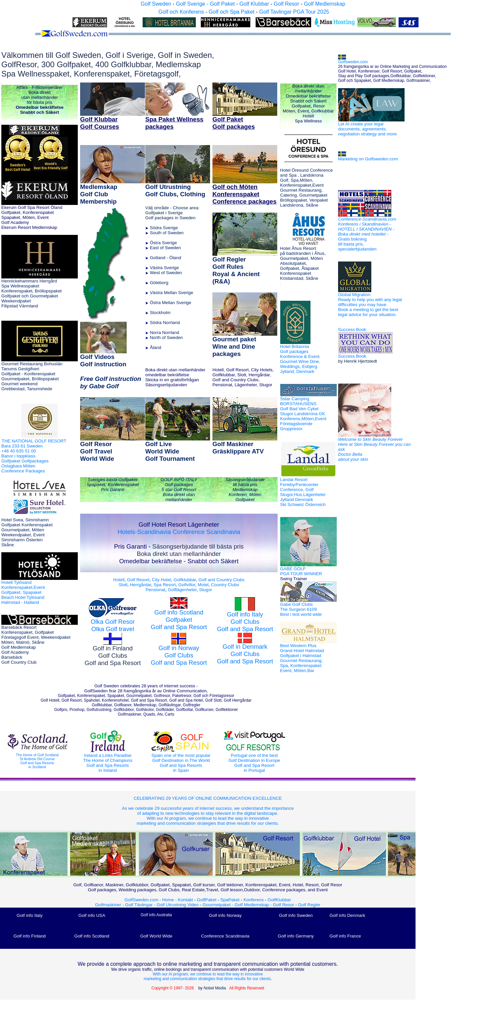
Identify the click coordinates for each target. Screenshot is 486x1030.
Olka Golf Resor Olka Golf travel (113, 625)
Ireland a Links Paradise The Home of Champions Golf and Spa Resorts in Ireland (107, 756)
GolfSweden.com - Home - (151, 899)
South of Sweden (167, 232)
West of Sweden (166, 272)
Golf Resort (138, 579)
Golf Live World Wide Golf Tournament (170, 451)
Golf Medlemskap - (254, 904)
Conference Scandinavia (206, 531)
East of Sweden (165, 247)
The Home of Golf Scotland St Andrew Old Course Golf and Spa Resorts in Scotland (37, 754)
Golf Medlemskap (324, 4)
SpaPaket (231, 899)
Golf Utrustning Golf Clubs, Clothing (175, 190)
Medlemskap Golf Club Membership (98, 194)
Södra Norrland (165, 322)
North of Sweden (166, 337)
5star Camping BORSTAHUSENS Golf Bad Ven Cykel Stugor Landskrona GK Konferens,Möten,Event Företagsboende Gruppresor (303, 413)
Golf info (166, 612)
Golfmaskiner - (110, 904)
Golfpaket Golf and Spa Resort (179, 623)
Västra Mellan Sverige (171, 292)
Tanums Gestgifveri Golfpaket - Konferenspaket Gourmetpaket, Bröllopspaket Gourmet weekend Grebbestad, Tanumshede (30, 378)
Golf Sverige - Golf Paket (206, 4)
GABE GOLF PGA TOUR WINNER (301, 573)
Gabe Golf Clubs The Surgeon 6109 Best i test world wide (301, 609)
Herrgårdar (140, 584)
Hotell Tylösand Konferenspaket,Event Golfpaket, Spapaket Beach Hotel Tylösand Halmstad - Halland (23, 592)
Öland (175, 257)
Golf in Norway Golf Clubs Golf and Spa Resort (179, 655)
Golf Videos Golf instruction (103, 360)
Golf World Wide (156, 936)
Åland (155, 347)
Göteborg (159, 282)
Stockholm (160, 312)
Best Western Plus (302, 658)
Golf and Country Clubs (221, 579)
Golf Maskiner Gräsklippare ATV (238, 447)
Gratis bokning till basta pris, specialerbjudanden (357, 244)
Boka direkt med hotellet (362, 234)
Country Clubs (225, 584)
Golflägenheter (182, 589)
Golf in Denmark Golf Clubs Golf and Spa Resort (245, 649)
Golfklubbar (185, 579)
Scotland (191, 612)
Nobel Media (214, 988)
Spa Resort (165, 584)
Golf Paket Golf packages (233, 123)
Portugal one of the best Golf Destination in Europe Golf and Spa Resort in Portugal (254, 756)
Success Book (352, 329)
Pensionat (155, 589)
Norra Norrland (164, 332)
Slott (123, 584)
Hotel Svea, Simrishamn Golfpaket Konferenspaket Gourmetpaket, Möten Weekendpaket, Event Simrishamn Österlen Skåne (27, 532)
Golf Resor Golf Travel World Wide (97, 451)
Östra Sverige (163, 242)
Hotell (119, 579)
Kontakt (185, 899)
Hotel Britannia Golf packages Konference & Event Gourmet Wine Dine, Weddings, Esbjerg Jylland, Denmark (300, 359)
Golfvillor (186, 584)
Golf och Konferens (181, 12)
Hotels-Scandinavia (144, 531)
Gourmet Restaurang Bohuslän (31, 363)
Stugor (205, 589)
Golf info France (345, 936)
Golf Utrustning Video (177, 904)
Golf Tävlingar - (141, 904)
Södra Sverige (164, 227)
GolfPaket (206, 899)
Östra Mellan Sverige (170, 302)
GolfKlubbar (279, 899)
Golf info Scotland (91, 936)
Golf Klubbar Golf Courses (99, 123)
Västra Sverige (164, 267)
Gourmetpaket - (218, 904)
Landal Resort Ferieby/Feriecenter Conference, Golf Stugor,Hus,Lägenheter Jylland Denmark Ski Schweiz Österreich (303, 492)
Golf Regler (309, 904)
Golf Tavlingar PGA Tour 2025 (294, 12)
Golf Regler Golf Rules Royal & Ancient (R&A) (236, 270)
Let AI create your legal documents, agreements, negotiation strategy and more (367, 128)
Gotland (158, 257)
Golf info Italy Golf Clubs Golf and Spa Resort (245, 621)
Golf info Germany (296, 936)
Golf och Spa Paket (232, 12)
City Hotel (161, 579)
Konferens (253, 899)
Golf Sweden (156, 4)
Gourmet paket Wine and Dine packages (234, 346)
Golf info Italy (30, 915)
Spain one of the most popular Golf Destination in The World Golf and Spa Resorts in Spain (181, 756)
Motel (202, 584)
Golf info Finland (29, 936)
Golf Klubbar (254, 4)
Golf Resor (286, 4)
